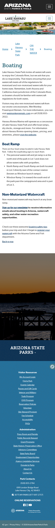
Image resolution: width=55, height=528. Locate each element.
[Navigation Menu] (49, 6)
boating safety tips (38, 226)
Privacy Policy (15, 525)
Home (5, 49)
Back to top (7, 241)
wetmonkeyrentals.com (18, 113)
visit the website (28, 134)
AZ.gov (5, 525)
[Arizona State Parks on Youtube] (30, 505)
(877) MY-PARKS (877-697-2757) (27, 495)
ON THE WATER (33, 49)
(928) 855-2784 (27, 483)
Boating (12, 66)
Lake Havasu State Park (19, 49)
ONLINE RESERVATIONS (27, 500)
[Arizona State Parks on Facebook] (24, 505)
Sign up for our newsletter (15, 207)
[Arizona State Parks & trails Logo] (17, 6)
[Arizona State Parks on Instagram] (27, 505)
